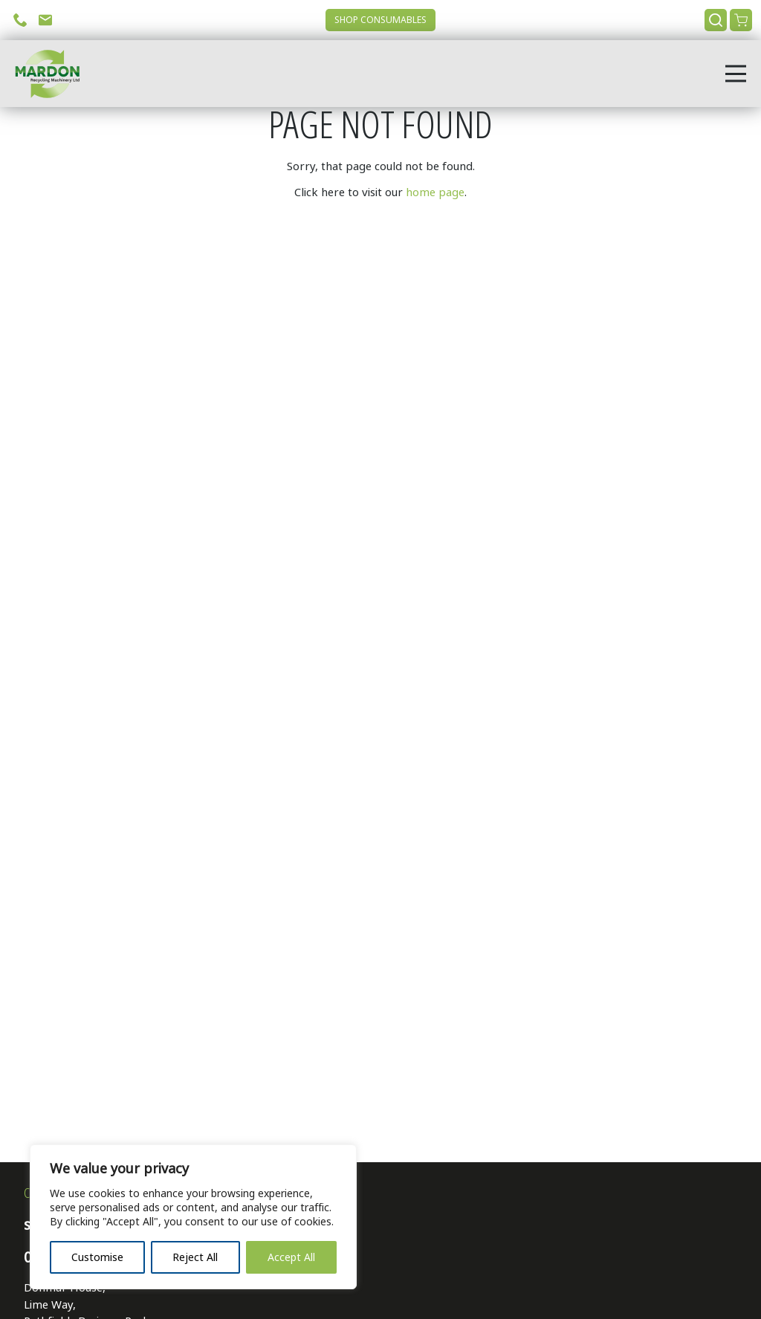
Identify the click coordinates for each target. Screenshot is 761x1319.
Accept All (291, 1257)
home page (435, 192)
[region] (193, 1216)
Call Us (20, 20)
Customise (97, 1257)
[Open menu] (736, 73)
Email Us (45, 20)
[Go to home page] (42, 73)
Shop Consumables (380, 20)
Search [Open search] (716, 20)
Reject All (195, 1257)
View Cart (741, 20)
